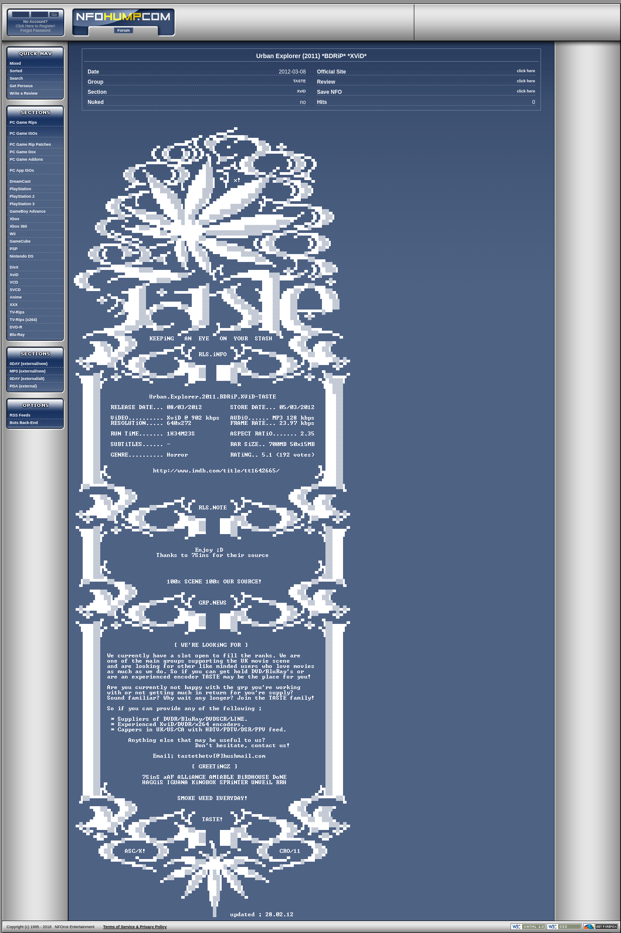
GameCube (20, 241)
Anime (16, 297)
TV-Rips (17, 312)
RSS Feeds (20, 415)
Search (16, 78)
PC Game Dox (23, 152)
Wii (12, 234)
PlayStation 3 (22, 204)
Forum (123, 30)
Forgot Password (35, 30)
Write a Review (23, 93)
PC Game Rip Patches (30, 144)
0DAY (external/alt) (27, 378)
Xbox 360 (18, 226)
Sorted (16, 71)
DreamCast (20, 181)
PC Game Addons (26, 159)
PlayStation (20, 189)
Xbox (14, 219)
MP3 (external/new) (28, 371)
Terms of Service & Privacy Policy (135, 927)
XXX (14, 304)
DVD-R (16, 327)
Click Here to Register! (35, 26)
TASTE (299, 81)
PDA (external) (23, 386)
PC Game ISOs (23, 133)
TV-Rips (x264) (23, 319)
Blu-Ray (17, 334)
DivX (14, 267)
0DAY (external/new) (28, 363)
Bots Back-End (24, 422)
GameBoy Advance (28, 211)
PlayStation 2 (22, 196)
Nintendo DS (21, 256)
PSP (14, 249)
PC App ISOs (22, 170)
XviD (14, 275)
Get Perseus (21, 86)
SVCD (15, 290)
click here (526, 71)
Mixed (15, 63)
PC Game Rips (23, 122)
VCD (14, 282)
